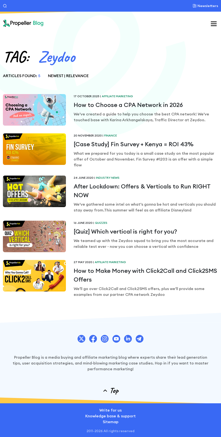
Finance (110, 135)
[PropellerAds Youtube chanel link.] (116, 339)
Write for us (110, 410)
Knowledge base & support (110, 415)
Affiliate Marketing (117, 96)
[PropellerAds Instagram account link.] (105, 339)
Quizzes (101, 223)
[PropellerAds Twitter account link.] (81, 339)
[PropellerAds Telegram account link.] (139, 339)
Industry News (107, 177)
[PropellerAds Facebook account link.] (93, 339)
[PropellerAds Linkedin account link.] (128, 339)
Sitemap (110, 421)
